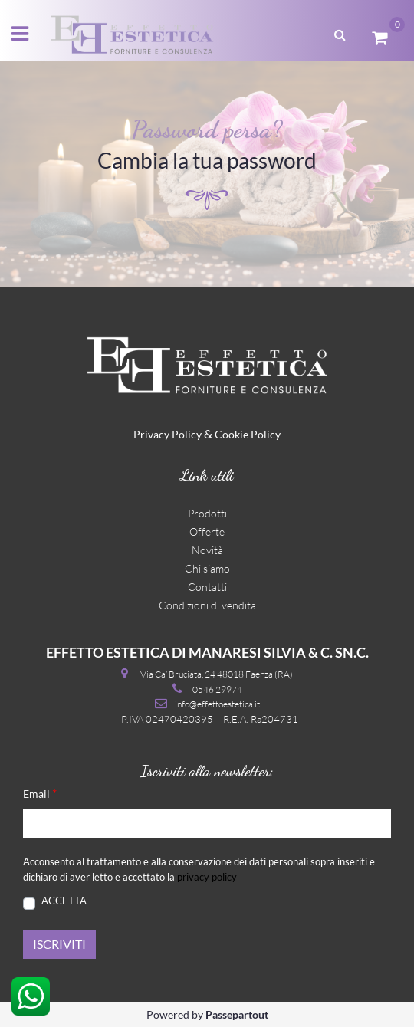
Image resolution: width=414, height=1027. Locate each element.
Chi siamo (207, 568)
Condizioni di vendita (207, 605)
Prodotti (207, 513)
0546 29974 (217, 689)
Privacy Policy (167, 434)
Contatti (207, 586)
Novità (207, 549)
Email (40, 793)
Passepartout (236, 1014)
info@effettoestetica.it (217, 704)
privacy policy (207, 877)
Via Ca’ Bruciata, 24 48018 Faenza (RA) (216, 674)
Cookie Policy (248, 434)
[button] (340, 33)
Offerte (207, 531)
